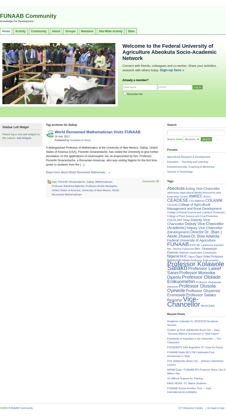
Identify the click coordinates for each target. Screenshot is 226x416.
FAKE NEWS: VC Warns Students (186, 383)
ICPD (193, 245)
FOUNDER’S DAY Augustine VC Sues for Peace (195, 347)
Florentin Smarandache (71, 181)
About (56, 31)
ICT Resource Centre (190, 408)
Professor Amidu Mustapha (101, 186)
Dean (186, 220)
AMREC (196, 196)
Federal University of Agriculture (191, 240)
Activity (20, 31)
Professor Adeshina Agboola (68, 186)
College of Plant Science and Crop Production (192, 216)
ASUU (207, 196)
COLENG (172, 204)
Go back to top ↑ (216, 408)
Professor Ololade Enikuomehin (194, 279)
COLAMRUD (197, 200)
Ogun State (202, 256)
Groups (70, 31)
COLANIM (214, 200)
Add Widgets (24, 138)
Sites (131, 31)
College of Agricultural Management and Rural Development (194, 206)
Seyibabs (75, 140)
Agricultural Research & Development (188, 156)
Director (197, 232)
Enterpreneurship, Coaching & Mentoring (190, 166)
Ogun (191, 256)
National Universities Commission (198, 252)
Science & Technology (180, 171)
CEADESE (178, 200)
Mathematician (103, 181)
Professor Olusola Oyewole (191, 288)
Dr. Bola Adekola (205, 236)
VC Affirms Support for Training (185, 378)
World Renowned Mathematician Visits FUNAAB (98, 132)
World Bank (208, 305)
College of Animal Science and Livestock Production (196, 212)
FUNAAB (178, 244)
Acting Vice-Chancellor (202, 188)
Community (39, 31)
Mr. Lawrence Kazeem (210, 245)
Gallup (90, 181)
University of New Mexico (96, 190)
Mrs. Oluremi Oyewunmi (180, 248)
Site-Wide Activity (111, 31)
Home (6, 31)
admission (173, 192)
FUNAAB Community (28, 16)
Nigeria (173, 256)
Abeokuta (176, 188)
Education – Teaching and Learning (187, 161)
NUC (183, 256)
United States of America (66, 190)
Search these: (175, 139)
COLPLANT (174, 220)
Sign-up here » (172, 70)
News (87, 140)
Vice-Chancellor (183, 301)
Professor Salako (201, 295)
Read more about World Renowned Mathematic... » (78, 172)
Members (87, 31)
